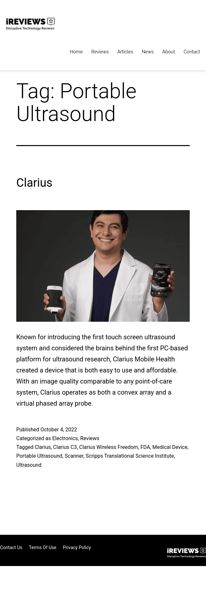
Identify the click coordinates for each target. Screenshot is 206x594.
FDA (145, 447)
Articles (125, 51)
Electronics (65, 438)
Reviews (100, 51)
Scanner (74, 456)
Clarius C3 (65, 447)
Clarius (34, 183)
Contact (192, 51)
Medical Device (169, 447)
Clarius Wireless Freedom (108, 447)
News (148, 51)
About (168, 51)
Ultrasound (28, 465)
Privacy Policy (77, 547)
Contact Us (11, 547)
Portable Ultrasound (39, 456)
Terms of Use (43, 547)
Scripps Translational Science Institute (130, 456)
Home (76, 51)
